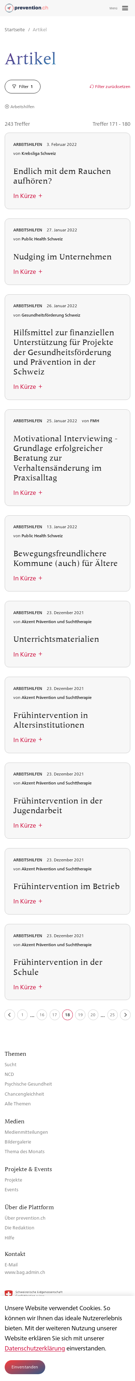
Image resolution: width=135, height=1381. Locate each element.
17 (54, 1014)
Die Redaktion (19, 1227)
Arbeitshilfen (22, 106)
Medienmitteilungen (26, 1132)
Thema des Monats (25, 1151)
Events (11, 1189)
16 (42, 1014)
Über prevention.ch (25, 1218)
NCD (9, 1074)
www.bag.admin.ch (25, 1272)
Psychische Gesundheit (28, 1084)
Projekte (13, 1180)
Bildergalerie (18, 1141)
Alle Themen (18, 1103)
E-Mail (11, 1264)
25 (112, 1014)
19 (80, 1014)
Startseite (15, 29)
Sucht (11, 1064)
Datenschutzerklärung (35, 1348)
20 (93, 1014)
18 (67, 1014)
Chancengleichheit (24, 1094)
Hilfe (9, 1237)
